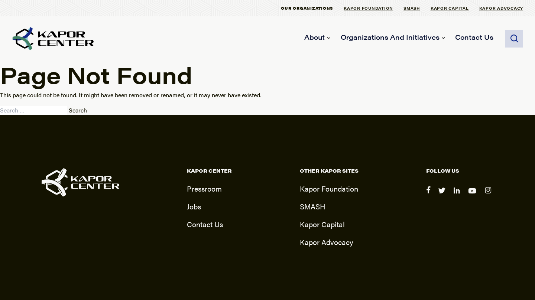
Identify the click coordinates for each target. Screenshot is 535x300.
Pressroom (204, 188)
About (314, 37)
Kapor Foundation (368, 8)
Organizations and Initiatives (390, 37)
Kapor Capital (450, 8)
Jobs (194, 206)
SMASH (411, 8)
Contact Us (474, 37)
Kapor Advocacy (501, 8)
